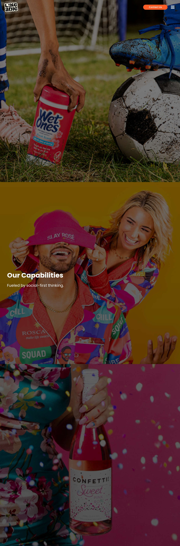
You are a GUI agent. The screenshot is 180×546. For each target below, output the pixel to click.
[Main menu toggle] (172, 7)
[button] (155, 7)
